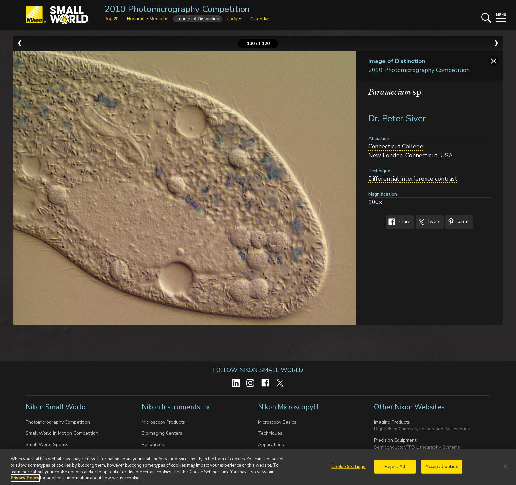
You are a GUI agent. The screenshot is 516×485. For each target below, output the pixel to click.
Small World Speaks (47, 444)
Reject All (395, 469)
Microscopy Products (163, 422)
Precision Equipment (395, 440)
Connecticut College (395, 146)
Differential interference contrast (412, 178)
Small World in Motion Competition (62, 433)
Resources (153, 444)
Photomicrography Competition (58, 422)
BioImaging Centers (162, 433)
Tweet (428, 222)
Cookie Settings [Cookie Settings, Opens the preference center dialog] (348, 469)
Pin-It (457, 222)
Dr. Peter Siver (397, 118)
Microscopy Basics (277, 422)
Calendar (259, 19)
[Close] (505, 469)
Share (398, 222)
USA (446, 155)
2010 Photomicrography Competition (177, 9)
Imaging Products (392, 422)
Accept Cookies (442, 469)
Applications (271, 444)
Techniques (270, 433)
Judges (234, 18)
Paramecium (389, 92)
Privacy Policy (25, 481)
